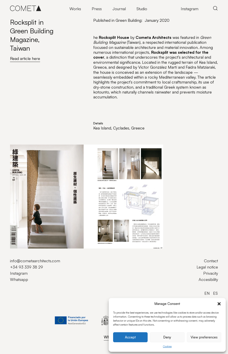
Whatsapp (19, 279)
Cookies (167, 346)
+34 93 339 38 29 (26, 267)
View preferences (204, 337)
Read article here (25, 58)
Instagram (189, 8)
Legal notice (207, 267)
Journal (119, 8)
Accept (130, 337)
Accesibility (208, 279)
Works (75, 8)
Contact (211, 260)
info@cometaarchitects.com (35, 260)
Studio (141, 8)
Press (97, 8)
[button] (219, 304)
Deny (167, 337)
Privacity (210, 273)
